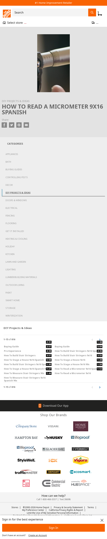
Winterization (14, 315)
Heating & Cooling (16, 238)
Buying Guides (14, 169)
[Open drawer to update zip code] (98, 22)
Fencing (10, 215)
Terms (90, 507)
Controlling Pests (17, 177)
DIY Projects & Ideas (18, 192)
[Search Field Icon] (92, 12)
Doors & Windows (16, 200)
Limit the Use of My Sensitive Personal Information (52, 512)
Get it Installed (15, 231)
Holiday (10, 246)
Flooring (11, 223)
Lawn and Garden (16, 261)
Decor (9, 185)
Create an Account (37, 535)
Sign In (53, 528)
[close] (102, 520)
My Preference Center (33, 510)
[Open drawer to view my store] (14, 23)
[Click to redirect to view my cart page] (100, 13)
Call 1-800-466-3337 (47, 499)
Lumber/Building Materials (21, 277)
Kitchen (10, 254)
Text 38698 (64, 499)
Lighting (11, 269)
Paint (9, 292)
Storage (10, 308)
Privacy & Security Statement (68, 507)
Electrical (12, 208)
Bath (8, 161)
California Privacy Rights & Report (66, 510)
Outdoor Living (15, 285)
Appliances (12, 154)
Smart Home (13, 300)
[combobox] (51, 12)
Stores (14, 507)
